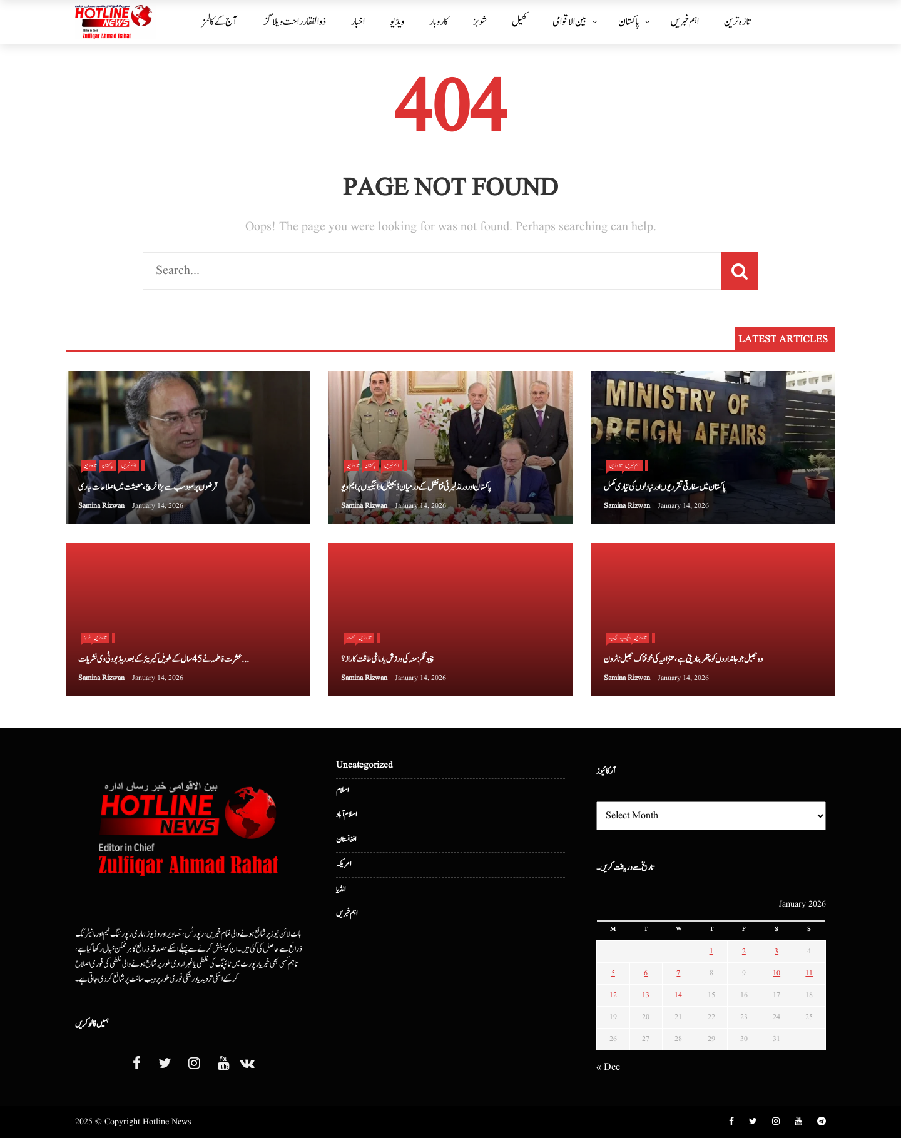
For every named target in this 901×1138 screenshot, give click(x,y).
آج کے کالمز (219, 22)
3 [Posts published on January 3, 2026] (776, 951)
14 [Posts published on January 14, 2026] (678, 995)
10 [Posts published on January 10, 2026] (776, 973)
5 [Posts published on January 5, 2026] (613, 973)
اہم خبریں (685, 22)
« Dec (608, 1067)
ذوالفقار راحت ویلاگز (295, 22)
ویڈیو (397, 22)
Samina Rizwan (101, 505)
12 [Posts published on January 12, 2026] (613, 995)
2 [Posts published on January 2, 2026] (744, 951)
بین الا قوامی (569, 22)
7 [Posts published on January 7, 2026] (678, 973)
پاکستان (628, 22)
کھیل (519, 22)
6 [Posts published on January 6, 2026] (646, 973)
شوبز (480, 22)
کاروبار (438, 22)
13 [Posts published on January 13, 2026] (645, 995)
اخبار (358, 22)
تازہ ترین (737, 22)
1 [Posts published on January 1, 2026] (711, 951)
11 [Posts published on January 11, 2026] (809, 973)
